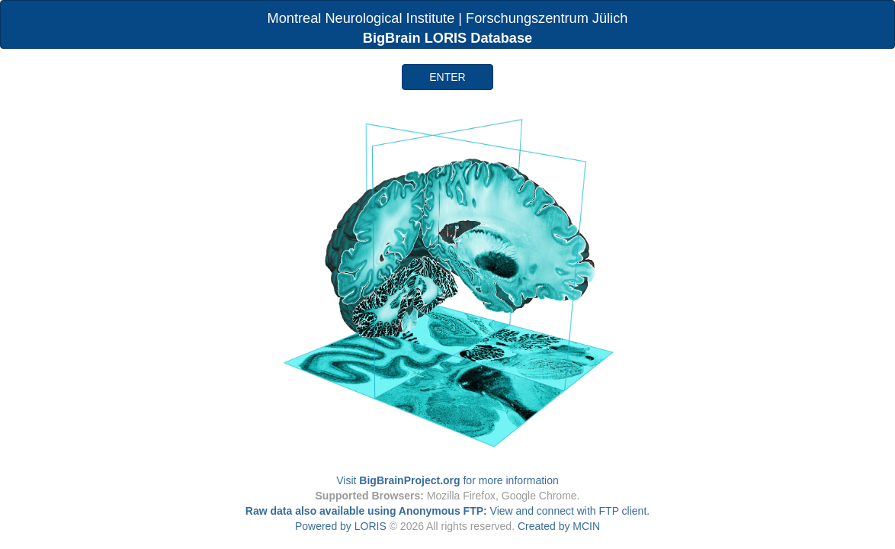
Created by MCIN (559, 526)
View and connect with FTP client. (447, 511)
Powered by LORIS (341, 526)
